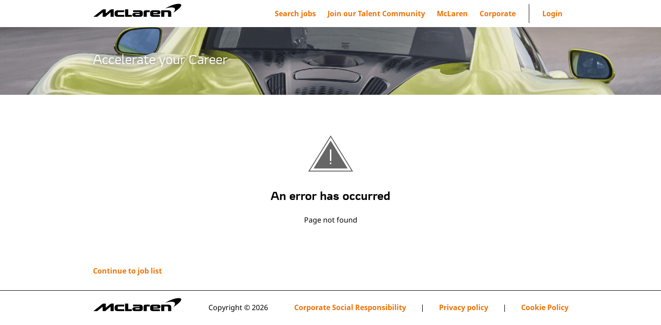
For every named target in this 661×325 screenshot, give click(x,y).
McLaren (452, 14)
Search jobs (295, 14)
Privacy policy (463, 307)
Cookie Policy (545, 307)
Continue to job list (127, 271)
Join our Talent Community (376, 14)
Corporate (498, 14)
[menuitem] (376, 13)
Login (552, 14)
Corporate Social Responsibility (350, 307)
